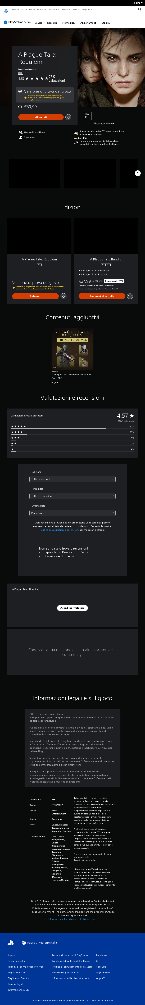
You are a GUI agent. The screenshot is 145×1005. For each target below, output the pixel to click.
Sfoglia (106, 19)
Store (74, 9)
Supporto (86, 9)
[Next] (138, 170)
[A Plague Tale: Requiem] (34, 170)
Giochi (14, 9)
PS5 (23, 9)
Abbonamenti (88, 19)
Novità (64, 9)
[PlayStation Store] (18, 19)
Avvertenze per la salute (85, 857)
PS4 (31, 9)
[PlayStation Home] (6, 9)
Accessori (53, 9)
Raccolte (52, 19)
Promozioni (68, 19)
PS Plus (40, 9)
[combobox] (72, 476)
